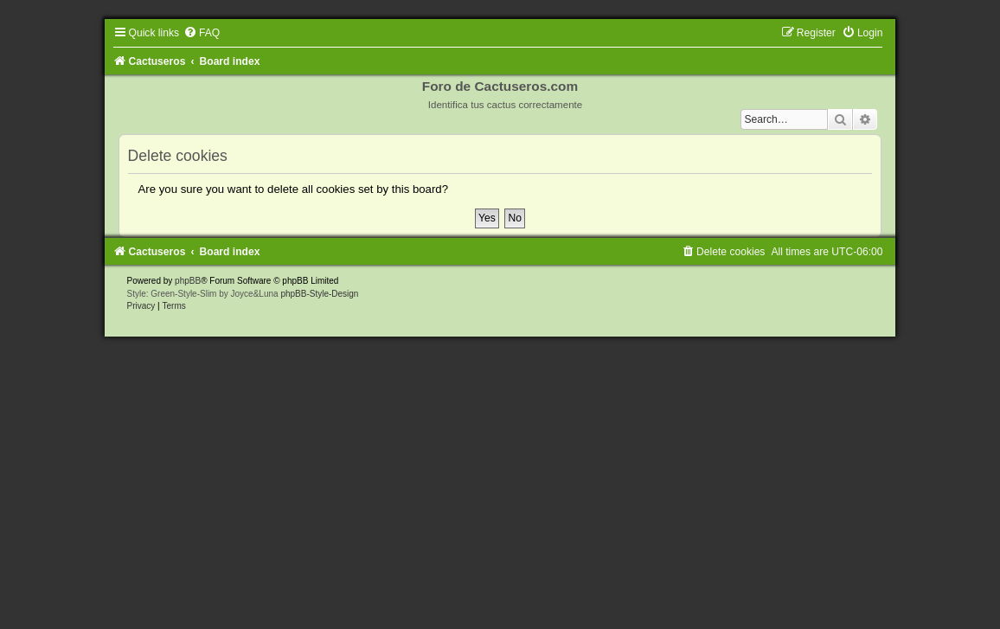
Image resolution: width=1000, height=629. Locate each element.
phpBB (188, 281)
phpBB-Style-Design (319, 293)
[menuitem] (201, 33)
